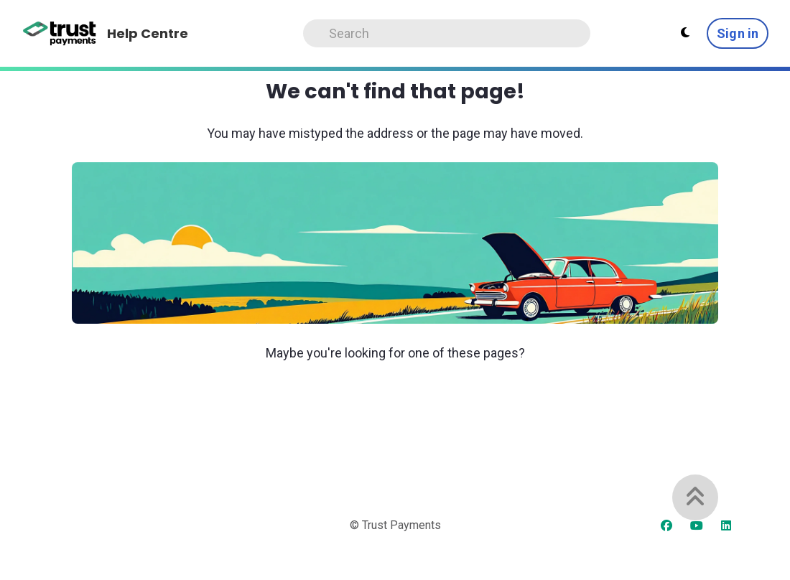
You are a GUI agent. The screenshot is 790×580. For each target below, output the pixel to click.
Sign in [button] (737, 33)
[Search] (446, 33)
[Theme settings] (685, 33)
